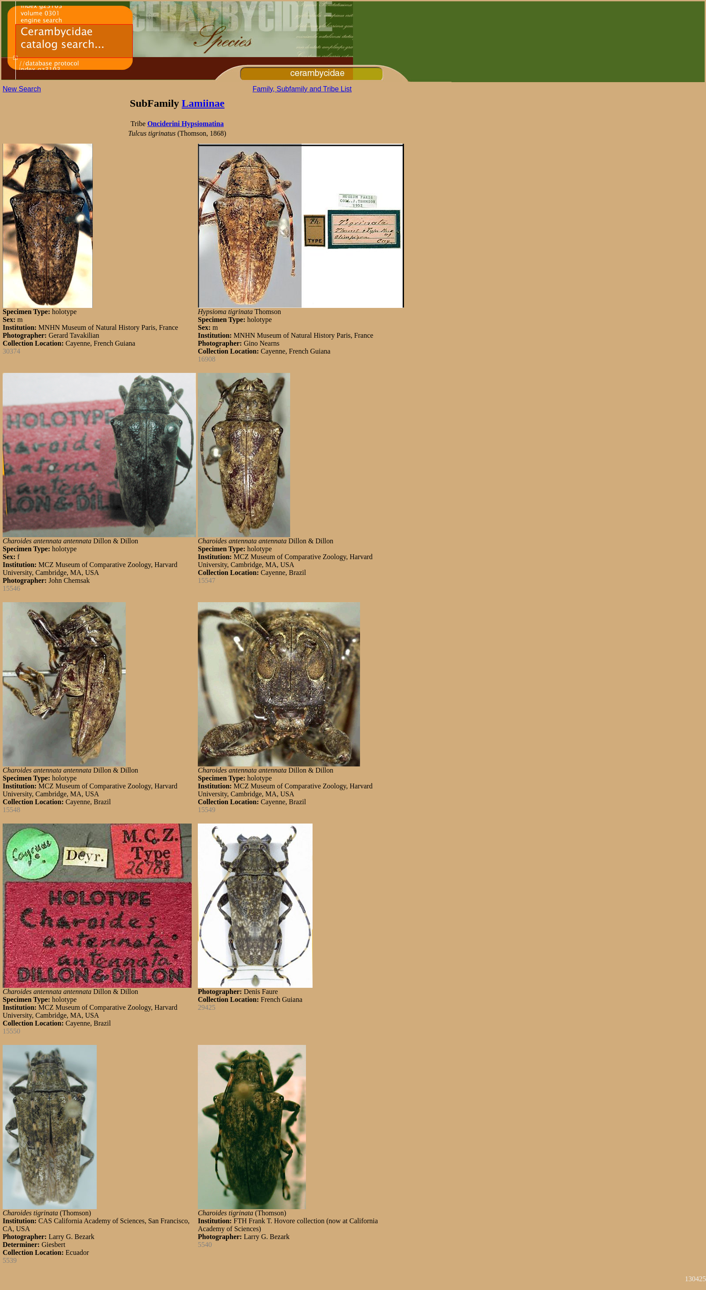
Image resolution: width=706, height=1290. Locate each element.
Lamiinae (203, 103)
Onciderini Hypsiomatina (185, 123)
